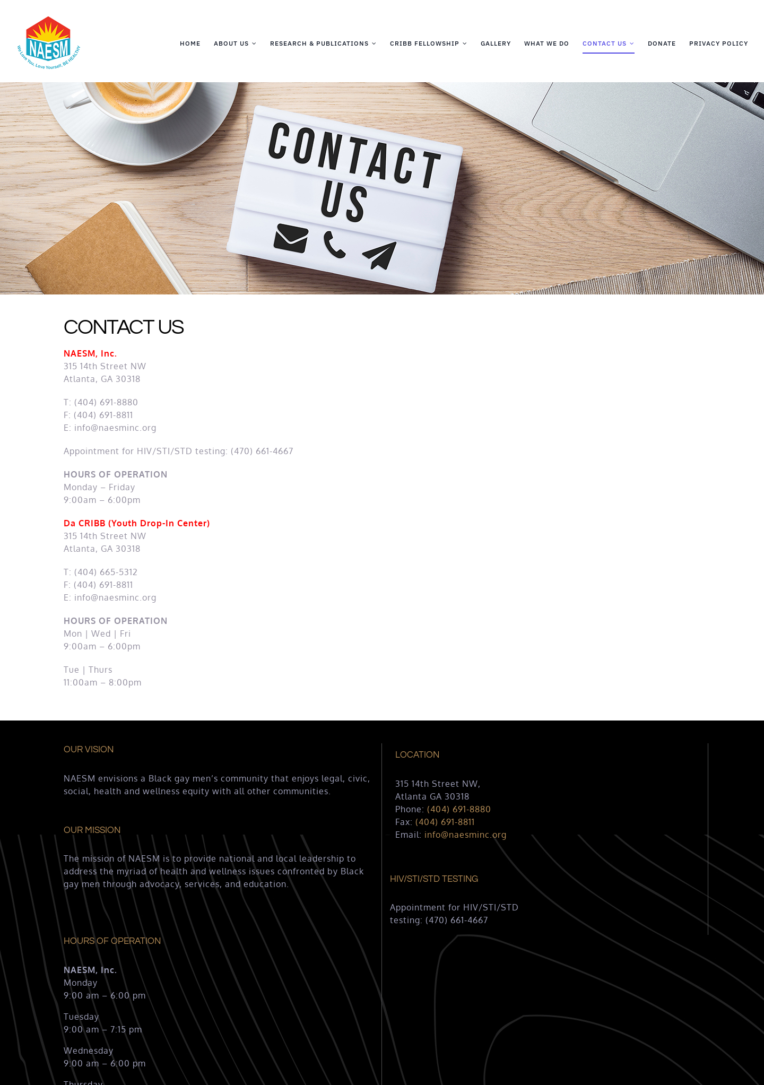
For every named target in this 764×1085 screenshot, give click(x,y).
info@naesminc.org (465, 834)
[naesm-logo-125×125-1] (49, 15)
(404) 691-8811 (445, 822)
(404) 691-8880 (459, 809)
